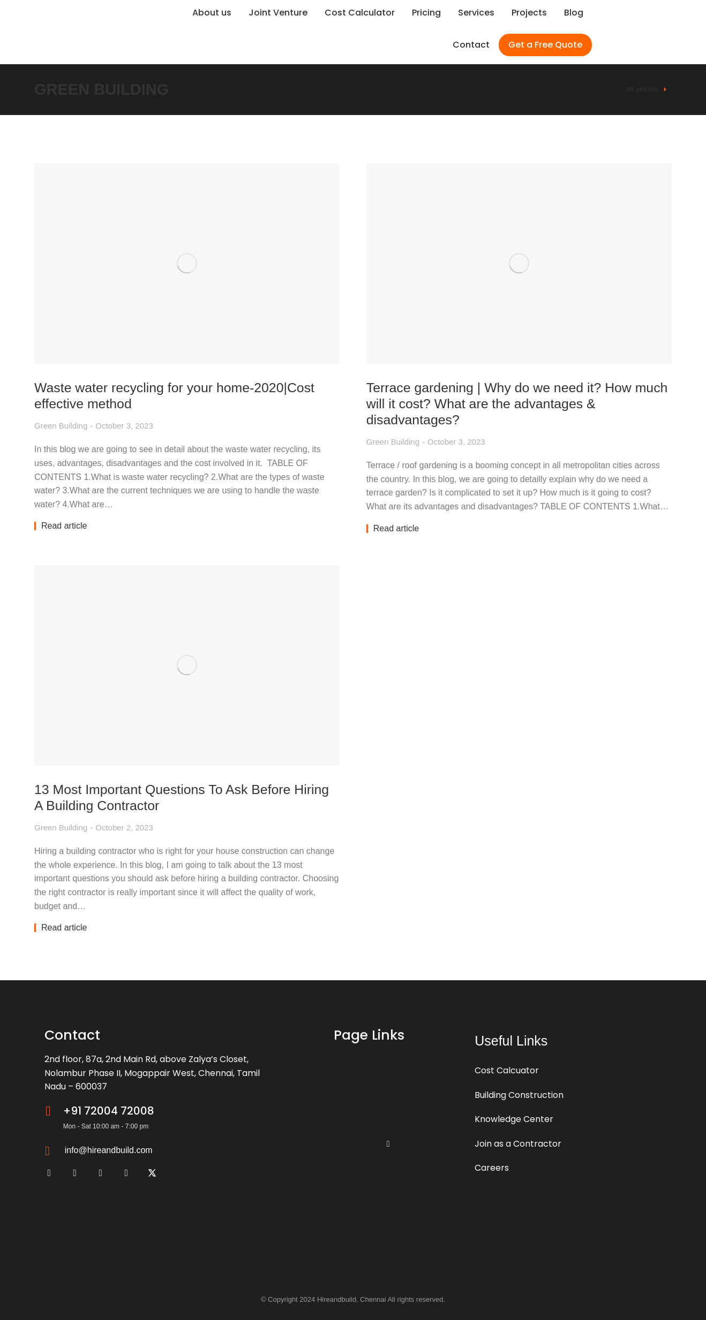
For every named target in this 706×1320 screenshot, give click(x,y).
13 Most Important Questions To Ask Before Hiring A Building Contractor (168, 796)
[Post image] (185, 262)
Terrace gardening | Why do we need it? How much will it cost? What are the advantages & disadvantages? (508, 403)
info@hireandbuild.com (109, 1149)
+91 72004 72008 (108, 1110)
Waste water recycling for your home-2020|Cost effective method (181, 394)
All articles (642, 89)
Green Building (60, 425)
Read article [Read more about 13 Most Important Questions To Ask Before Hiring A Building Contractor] (64, 927)
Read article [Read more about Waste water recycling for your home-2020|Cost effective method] (64, 525)
